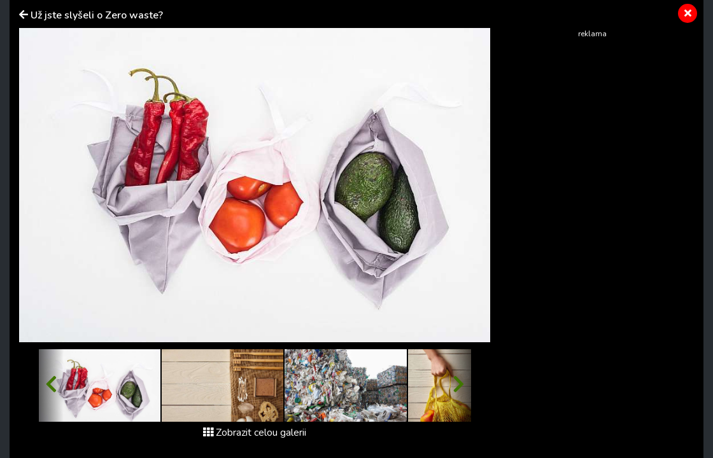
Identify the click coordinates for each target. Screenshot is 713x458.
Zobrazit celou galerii (254, 433)
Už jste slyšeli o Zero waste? (97, 15)
